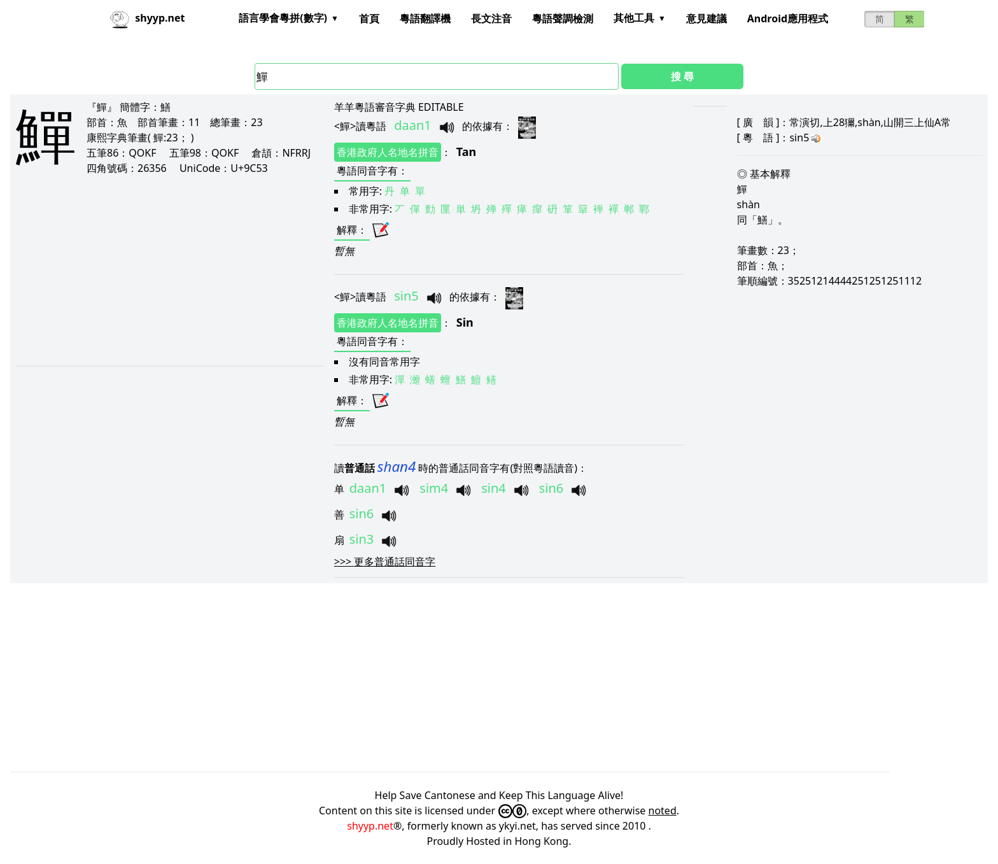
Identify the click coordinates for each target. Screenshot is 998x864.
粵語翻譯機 (425, 18)
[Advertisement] (153, 270)
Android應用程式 (787, 18)
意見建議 (706, 18)
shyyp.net (370, 826)
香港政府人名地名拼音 (388, 152)
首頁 (369, 18)
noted (663, 811)
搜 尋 (682, 76)
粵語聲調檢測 (562, 18)
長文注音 (491, 18)
